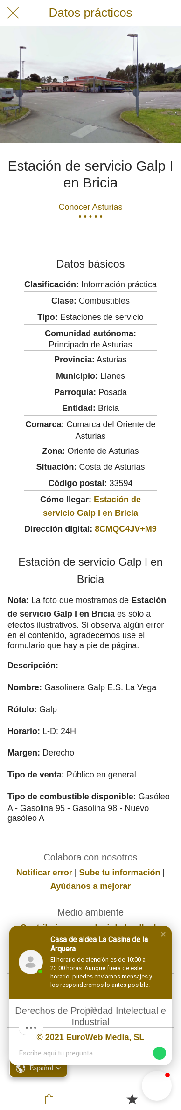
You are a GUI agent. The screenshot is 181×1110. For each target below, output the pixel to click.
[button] (163, 934)
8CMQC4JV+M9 (126, 529)
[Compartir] (49, 1099)
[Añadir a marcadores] (132, 1099)
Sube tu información (119, 872)
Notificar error (44, 872)
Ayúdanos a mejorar (90, 886)
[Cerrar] (13, 13)
